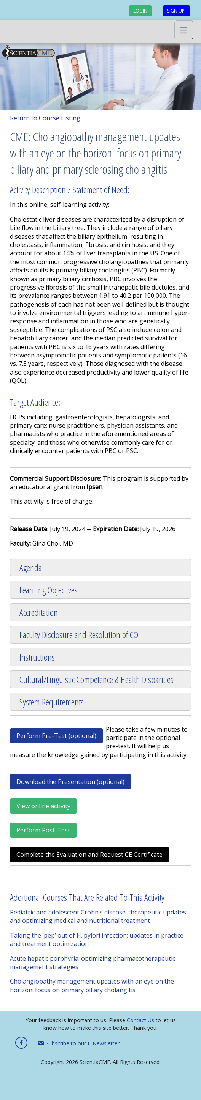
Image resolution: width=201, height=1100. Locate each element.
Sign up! (176, 11)
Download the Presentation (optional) (70, 781)
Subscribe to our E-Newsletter (79, 1043)
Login (140, 11)
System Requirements (51, 702)
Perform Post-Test (43, 830)
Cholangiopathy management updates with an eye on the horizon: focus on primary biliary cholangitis (92, 985)
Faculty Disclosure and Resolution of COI (79, 634)
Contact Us (140, 1020)
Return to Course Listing (45, 118)
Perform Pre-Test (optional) (56, 736)
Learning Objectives (48, 590)
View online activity (43, 806)
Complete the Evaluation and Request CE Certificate (89, 854)
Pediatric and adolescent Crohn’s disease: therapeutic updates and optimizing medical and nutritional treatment (98, 916)
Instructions (37, 657)
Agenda (30, 567)
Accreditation (38, 612)
